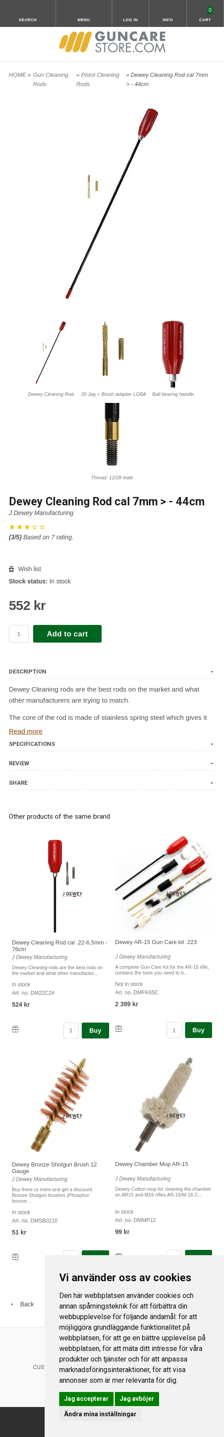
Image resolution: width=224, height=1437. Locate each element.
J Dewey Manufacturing (41, 512)
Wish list (25, 568)
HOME (17, 74)
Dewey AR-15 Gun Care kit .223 (156, 942)
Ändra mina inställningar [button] (100, 1414)
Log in (130, 20)
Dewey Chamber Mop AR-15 (151, 1164)
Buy (95, 1030)
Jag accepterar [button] (86, 1398)
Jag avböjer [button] (137, 1398)
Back (21, 1304)
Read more (25, 731)
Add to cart (67, 634)
